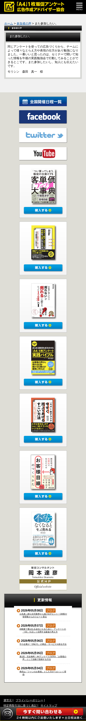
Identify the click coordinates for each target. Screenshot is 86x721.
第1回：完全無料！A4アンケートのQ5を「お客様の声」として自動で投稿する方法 (43, 657)
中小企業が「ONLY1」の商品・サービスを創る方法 (43, 644)
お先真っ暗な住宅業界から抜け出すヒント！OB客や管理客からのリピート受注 (43, 615)
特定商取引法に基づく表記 (20, 705)
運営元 (7, 700)
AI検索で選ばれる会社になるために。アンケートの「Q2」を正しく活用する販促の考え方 (43, 630)
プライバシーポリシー (29, 700)
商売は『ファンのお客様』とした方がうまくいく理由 (43, 673)
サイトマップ (49, 705)
